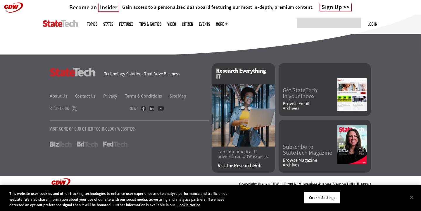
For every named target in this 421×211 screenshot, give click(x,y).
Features (126, 24)
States (108, 24)
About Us (58, 96)
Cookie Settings (322, 197)
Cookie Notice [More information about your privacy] (188, 205)
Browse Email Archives (296, 106)
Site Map (178, 96)
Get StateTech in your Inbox (300, 93)
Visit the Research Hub (239, 165)
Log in (372, 24)
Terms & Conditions (143, 96)
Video (171, 24)
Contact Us (85, 96)
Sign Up (332, 7)
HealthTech (149, 144)
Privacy (110, 96)
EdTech (87, 144)
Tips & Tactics (150, 24)
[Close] (411, 197)
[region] (210, 198)
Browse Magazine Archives (300, 162)
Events (204, 24)
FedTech (115, 144)
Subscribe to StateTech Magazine (307, 150)
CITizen (187, 24)
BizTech (61, 144)
